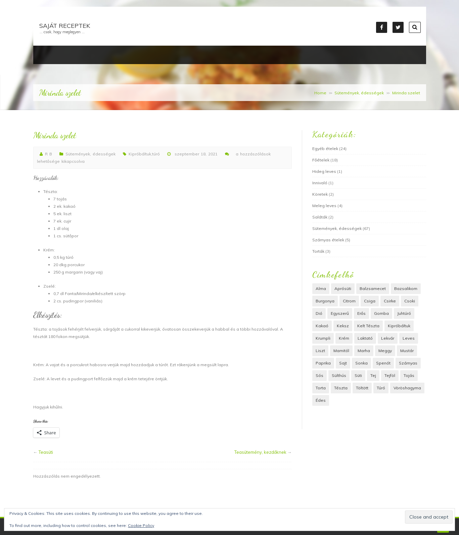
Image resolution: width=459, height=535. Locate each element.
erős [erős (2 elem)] (361, 313)
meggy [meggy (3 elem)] (385, 350)
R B (48, 153)
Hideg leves (324, 171)
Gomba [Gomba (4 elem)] (381, 313)
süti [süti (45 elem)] (358, 375)
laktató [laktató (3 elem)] (365, 338)
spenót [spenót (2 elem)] (383, 363)
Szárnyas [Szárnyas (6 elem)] (408, 363)
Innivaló (319, 182)
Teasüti (46, 452)
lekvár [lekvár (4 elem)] (387, 338)
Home (320, 92)
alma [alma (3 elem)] (321, 288)
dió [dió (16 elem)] (319, 313)
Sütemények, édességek (359, 92)
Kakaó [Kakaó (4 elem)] (322, 325)
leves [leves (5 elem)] (409, 338)
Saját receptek (64, 26)
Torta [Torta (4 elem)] (321, 387)
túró (156, 153)
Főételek (320, 159)
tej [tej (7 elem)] (373, 375)
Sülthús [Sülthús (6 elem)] (339, 375)
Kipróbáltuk (140, 153)
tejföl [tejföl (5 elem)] (389, 375)
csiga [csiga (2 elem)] (369, 300)
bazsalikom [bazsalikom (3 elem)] (405, 288)
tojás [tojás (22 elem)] (409, 375)
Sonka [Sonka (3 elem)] (361, 363)
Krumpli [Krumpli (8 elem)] (323, 338)
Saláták (319, 217)
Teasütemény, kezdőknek (260, 452)
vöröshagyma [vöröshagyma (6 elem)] (407, 387)
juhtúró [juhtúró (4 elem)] (404, 313)
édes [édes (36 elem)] (321, 400)
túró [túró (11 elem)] (381, 387)
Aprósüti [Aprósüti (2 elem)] (342, 288)
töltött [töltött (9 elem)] (362, 387)
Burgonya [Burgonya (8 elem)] (325, 300)
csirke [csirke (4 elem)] (390, 300)
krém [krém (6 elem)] (344, 338)
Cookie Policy (141, 525)
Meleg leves (324, 205)
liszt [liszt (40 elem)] (320, 350)
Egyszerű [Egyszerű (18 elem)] (340, 313)
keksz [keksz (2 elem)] (343, 325)
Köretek (320, 194)
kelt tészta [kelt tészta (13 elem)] (368, 325)
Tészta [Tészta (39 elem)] (341, 387)
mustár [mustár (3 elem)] (407, 350)
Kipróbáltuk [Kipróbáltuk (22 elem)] (399, 325)
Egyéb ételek (325, 148)
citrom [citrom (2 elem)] (349, 300)
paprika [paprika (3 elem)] (323, 363)
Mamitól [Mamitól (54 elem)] (341, 350)
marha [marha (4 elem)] (364, 350)
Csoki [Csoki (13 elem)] (409, 300)
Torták (318, 251)
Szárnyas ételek (328, 239)
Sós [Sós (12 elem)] (319, 375)
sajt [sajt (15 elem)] (343, 363)
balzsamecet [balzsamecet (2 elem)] (373, 288)
